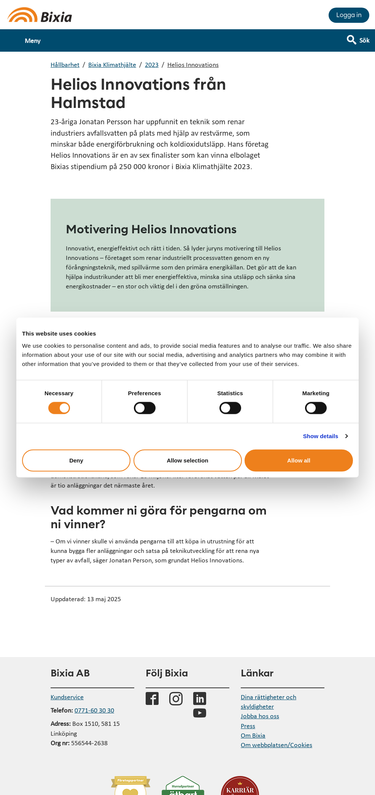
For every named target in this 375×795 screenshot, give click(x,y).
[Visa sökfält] (363, 36)
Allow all (298, 460)
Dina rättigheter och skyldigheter (268, 701)
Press (248, 725)
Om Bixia (253, 735)
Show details (320, 436)
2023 (152, 64)
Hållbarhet (65, 64)
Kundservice (67, 696)
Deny (76, 460)
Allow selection (187, 460)
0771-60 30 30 (94, 710)
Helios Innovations (193, 64)
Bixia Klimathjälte (112, 64)
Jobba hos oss (260, 715)
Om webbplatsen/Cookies (276, 744)
